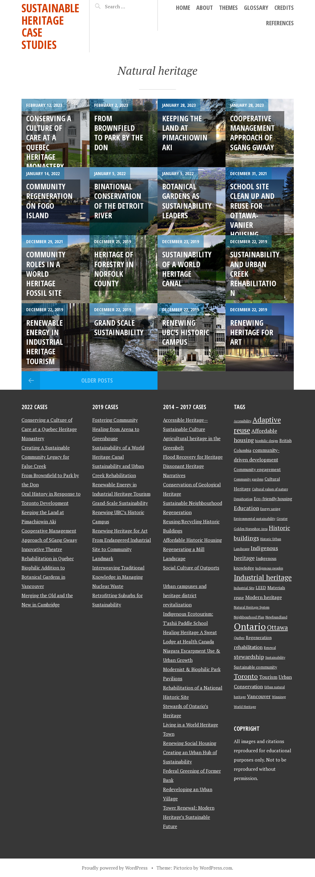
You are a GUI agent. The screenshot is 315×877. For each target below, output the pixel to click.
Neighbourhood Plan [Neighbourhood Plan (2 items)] (249, 617)
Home (183, 7)
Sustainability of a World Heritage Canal (187, 268)
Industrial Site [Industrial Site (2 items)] (244, 588)
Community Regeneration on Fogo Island (49, 200)
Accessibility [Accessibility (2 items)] (242, 421)
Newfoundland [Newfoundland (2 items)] (276, 617)
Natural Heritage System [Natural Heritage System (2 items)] (251, 607)
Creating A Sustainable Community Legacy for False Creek (46, 457)
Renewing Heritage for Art (251, 332)
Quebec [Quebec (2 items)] (239, 638)
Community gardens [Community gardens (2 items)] (248, 479)
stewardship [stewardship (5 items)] (249, 656)
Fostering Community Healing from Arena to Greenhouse (115, 429)
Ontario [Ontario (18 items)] (250, 626)
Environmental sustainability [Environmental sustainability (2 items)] (254, 519)
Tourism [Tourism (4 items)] (268, 677)
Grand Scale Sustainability (119, 327)
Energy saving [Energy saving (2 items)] (270, 509)
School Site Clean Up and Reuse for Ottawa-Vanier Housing (252, 210)
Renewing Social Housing (189, 743)
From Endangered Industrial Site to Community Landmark (121, 549)
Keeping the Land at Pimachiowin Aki (184, 132)
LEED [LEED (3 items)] (261, 587)
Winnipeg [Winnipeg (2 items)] (279, 697)
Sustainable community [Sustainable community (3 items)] (255, 667)
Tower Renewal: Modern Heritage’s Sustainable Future (188, 817)
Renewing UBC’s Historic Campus (185, 332)
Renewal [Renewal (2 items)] (270, 648)
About (204, 7)
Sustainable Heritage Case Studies (50, 26)
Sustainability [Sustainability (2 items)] (275, 657)
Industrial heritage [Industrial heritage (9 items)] (263, 577)
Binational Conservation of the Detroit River (119, 200)
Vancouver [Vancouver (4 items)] (259, 696)
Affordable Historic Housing (192, 540)
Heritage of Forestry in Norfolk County (114, 268)
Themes (228, 7)
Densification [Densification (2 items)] (243, 499)
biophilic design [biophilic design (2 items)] (266, 441)
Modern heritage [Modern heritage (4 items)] (263, 597)
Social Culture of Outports (191, 568)
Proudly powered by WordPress (115, 868)
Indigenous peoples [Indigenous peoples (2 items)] (269, 568)
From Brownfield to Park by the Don (118, 132)
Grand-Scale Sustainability (120, 503)
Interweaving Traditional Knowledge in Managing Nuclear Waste (118, 577)
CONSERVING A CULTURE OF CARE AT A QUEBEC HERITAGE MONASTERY (48, 142)
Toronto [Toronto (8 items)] (246, 676)
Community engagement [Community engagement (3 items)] (257, 469)
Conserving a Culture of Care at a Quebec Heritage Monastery (49, 429)
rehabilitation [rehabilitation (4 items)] (248, 647)
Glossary (256, 7)
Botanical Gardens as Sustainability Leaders (187, 200)
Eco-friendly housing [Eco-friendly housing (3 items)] (273, 498)
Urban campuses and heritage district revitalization (184, 595)
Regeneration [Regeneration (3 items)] (259, 637)
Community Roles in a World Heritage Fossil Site (46, 273)
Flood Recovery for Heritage (193, 457)
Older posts (97, 380)
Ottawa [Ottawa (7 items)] (277, 627)
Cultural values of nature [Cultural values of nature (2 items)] (270, 489)
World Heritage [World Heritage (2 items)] (245, 707)
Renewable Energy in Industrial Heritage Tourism (44, 341)
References (280, 23)
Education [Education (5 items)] (246, 508)
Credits (284, 7)
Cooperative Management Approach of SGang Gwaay (252, 132)
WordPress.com (216, 868)
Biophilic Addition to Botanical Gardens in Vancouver (43, 577)
